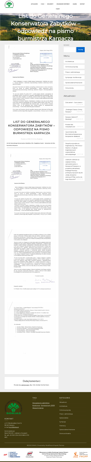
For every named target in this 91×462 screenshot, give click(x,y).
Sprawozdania (63, 418)
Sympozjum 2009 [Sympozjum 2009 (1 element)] (48, 405)
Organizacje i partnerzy (63, 4)
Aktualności (34, 4)
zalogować (25, 385)
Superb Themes (59, 445)
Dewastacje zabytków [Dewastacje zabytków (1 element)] (40, 403)
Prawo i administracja (72, 72)
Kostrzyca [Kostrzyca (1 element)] (36, 405)
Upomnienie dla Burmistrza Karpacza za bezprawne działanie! (73, 134)
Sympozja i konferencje (73, 77)
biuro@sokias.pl (14, 427)
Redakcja (39, 139)
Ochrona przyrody (71, 67)
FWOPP (58, 9)
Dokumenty (50, 4)
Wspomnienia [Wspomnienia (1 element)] (37, 408)
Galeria (75, 4)
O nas (42, 4)
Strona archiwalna (65, 433)
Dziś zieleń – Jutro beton (73, 102)
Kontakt (82, 4)
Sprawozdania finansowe (73, 83)
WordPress (49, 445)
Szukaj (66, 45)
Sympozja (62, 422)
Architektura (69, 61)
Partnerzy (62, 426)
